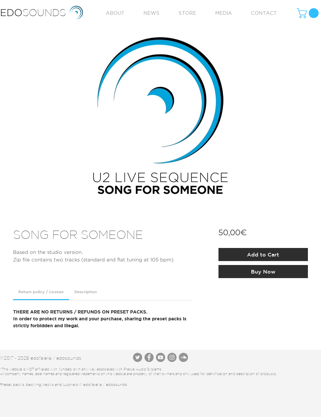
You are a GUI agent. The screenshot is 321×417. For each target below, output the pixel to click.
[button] (309, 13)
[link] (41, 291)
